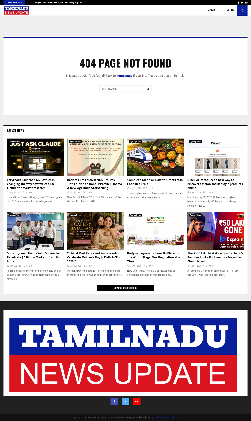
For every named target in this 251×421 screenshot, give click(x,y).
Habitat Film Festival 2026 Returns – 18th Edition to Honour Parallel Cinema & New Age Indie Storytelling (94, 184)
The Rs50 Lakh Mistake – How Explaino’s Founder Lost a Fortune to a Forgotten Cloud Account (215, 257)
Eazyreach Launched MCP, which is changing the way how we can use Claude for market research (31, 184)
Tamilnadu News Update (165, 417)
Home (211, 10)
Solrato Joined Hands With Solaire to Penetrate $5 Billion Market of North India (33, 257)
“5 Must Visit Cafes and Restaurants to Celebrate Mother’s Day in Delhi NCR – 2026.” (94, 257)
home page (124, 75)
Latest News (15, 130)
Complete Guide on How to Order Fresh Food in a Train (155, 182)
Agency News (15, 142)
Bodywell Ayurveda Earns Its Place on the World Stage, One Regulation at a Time (153, 257)
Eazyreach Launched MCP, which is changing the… (59, 2)
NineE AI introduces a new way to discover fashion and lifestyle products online (215, 184)
